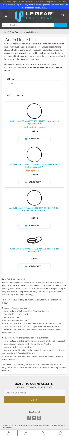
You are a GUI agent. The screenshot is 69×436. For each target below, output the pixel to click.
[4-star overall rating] (34, 171)
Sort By (10, 79)
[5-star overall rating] (34, 127)
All (22, 95)
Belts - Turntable (16, 32)
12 (13, 95)
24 (18, 95)
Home (4, 32)
